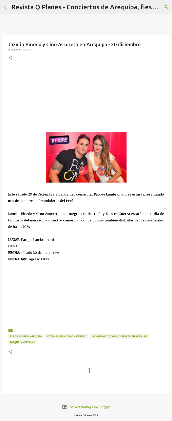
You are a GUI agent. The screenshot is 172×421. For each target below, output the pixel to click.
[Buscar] (166, 7)
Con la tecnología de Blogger (86, 407)
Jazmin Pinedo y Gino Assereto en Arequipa (119, 336)
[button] (10, 58)
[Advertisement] (86, 95)
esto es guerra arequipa (26, 336)
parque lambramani (22, 342)
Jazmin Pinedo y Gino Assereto (66, 336)
